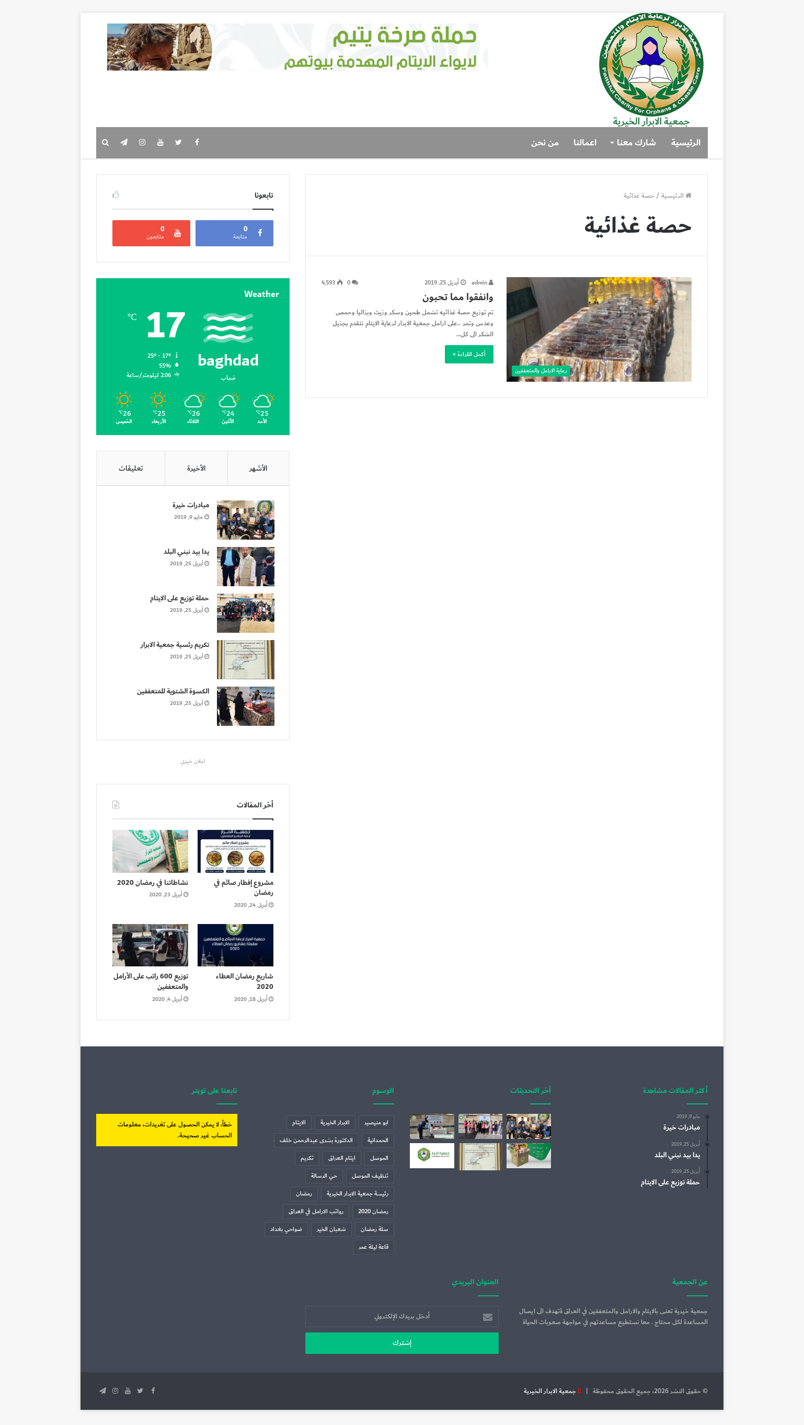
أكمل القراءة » (469, 354)
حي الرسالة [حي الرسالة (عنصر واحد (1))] (324, 1178)
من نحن (545, 143)
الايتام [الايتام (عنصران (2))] (299, 1125)
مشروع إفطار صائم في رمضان (243, 890)
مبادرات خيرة (189, 506)
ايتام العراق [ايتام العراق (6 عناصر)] (341, 1160)
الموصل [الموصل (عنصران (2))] (379, 1160)
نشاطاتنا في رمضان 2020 (152, 885)
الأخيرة (196, 468)
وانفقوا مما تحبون (457, 297)
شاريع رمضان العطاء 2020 (244, 984)
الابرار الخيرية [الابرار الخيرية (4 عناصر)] (335, 1125)
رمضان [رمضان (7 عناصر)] (304, 1196)
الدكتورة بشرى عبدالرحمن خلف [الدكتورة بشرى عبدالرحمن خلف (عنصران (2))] (316, 1142)
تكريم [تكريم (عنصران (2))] (307, 1160)
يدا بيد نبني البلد (185, 552)
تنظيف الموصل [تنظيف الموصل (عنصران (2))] (370, 1178)
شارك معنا (636, 143)
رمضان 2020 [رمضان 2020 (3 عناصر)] (373, 1214)
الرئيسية (685, 143)
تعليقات (131, 468)
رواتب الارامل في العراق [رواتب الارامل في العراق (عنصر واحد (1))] (316, 1214)
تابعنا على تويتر (214, 1092)
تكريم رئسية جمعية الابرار (174, 646)
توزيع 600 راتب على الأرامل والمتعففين (150, 984)
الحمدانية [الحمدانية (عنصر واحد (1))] (377, 1142)
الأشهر (258, 468)
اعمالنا (584, 143)
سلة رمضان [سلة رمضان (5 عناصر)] (374, 1231)
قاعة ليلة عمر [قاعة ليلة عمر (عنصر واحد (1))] (373, 1249)
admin (482, 282)
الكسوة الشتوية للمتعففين (172, 692)
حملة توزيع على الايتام (178, 599)
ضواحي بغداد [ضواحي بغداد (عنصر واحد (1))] (286, 1231)
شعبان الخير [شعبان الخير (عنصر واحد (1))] (331, 1231)
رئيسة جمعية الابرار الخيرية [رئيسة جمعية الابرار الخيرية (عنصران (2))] (357, 1196)
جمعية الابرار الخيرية (550, 1393)
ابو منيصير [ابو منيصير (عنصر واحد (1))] (376, 1125)
